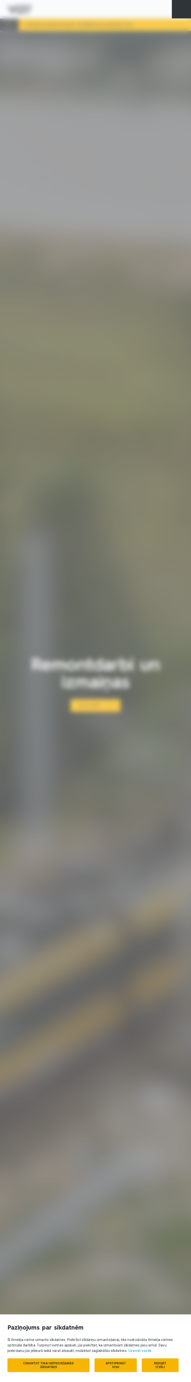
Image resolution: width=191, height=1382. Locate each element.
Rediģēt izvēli (160, 1365)
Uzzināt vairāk (140, 1351)
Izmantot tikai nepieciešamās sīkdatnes (48, 1365)
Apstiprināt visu (115, 1365)
